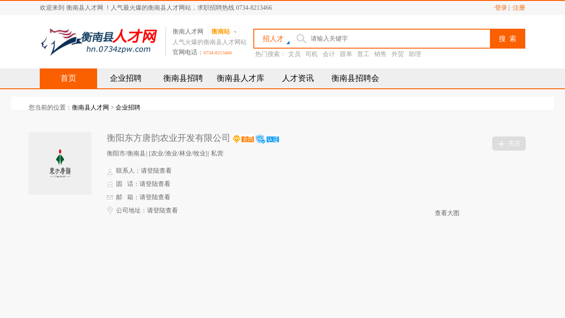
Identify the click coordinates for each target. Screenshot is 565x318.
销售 (380, 54)
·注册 (519, 7)
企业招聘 (126, 78)
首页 (68, 78)
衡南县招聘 (183, 78)
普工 (363, 54)
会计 (329, 54)
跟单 (346, 54)
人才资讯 (298, 78)
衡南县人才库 (240, 78)
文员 (294, 54)
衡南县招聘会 (355, 78)
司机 (311, 54)
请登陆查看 (156, 170)
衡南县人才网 (90, 107)
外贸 (398, 54)
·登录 (500, 7)
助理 (415, 54)
